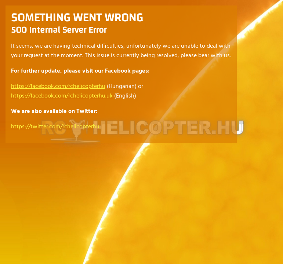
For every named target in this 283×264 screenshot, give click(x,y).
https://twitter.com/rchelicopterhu (55, 127)
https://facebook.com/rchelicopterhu (58, 86)
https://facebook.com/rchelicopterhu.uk (62, 96)
